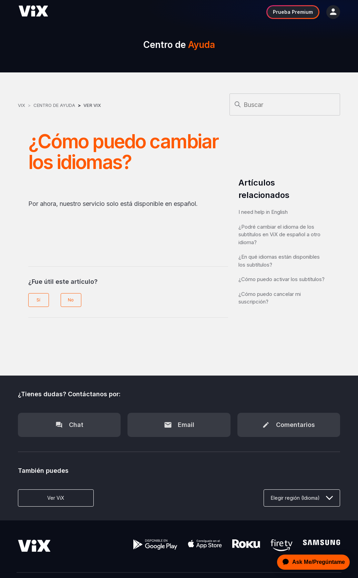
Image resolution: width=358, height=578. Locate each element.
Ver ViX (92, 105)
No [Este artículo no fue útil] (71, 299)
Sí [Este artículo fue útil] (38, 299)
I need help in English (263, 212)
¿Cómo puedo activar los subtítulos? (281, 279)
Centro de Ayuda (54, 105)
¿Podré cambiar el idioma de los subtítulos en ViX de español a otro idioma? (279, 234)
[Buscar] (284, 104)
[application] (311, 562)
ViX (21, 105)
